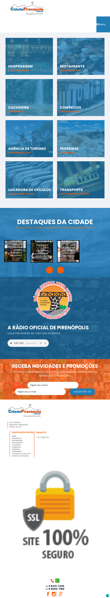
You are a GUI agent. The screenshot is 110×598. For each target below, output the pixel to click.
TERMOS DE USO (15, 427)
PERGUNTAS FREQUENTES (18, 425)
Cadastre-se (82, 392)
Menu (101, 24)
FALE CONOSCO (15, 423)
